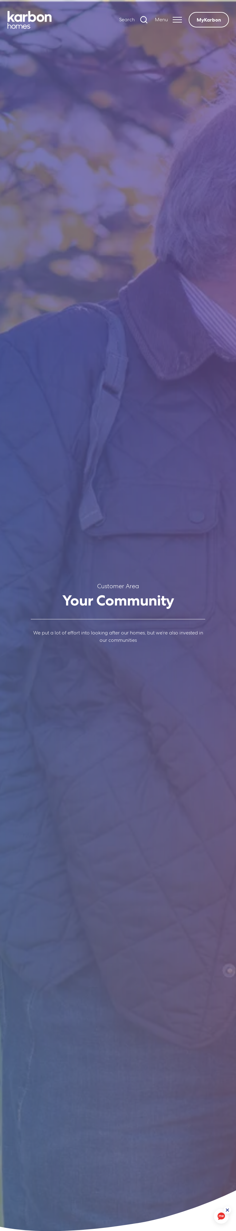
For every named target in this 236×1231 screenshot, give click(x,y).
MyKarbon (209, 20)
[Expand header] (168, 19)
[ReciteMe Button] (227, 1210)
